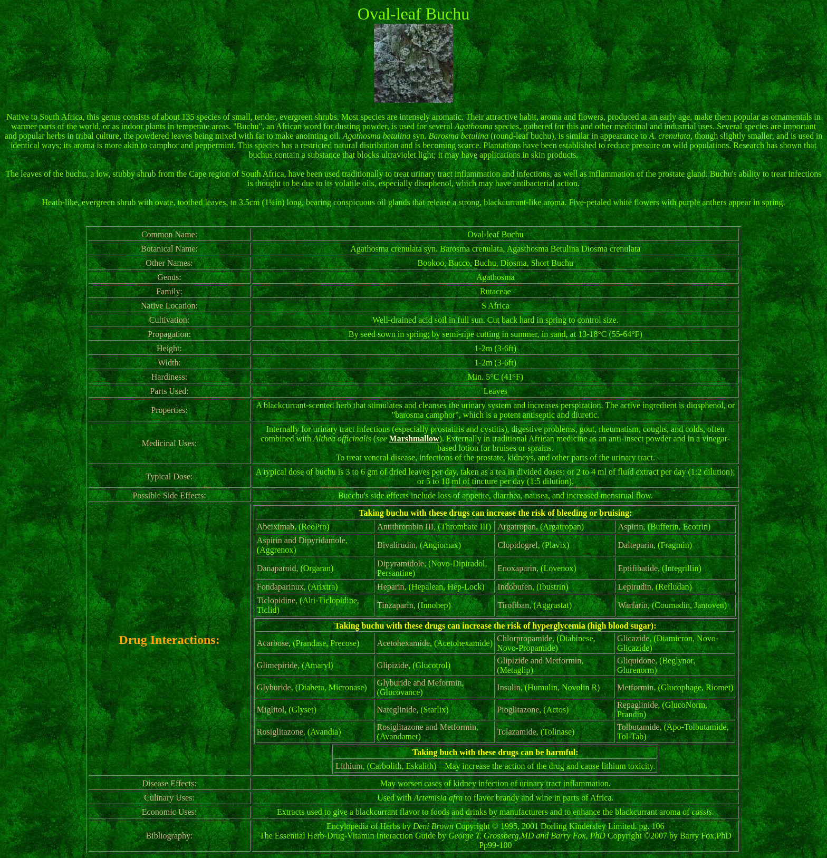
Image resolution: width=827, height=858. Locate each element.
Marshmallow (414, 438)
